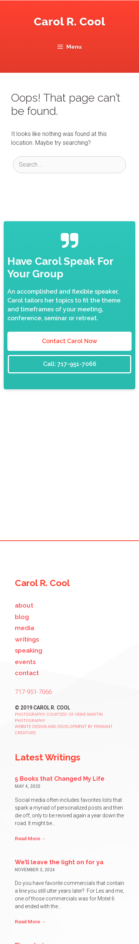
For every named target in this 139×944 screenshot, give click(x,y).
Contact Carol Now (69, 341)
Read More (30, 838)
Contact (27, 673)
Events (25, 662)
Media (24, 628)
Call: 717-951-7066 (69, 363)
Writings (27, 639)
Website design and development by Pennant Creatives (64, 729)
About (24, 605)
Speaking (28, 650)
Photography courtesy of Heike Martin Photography (59, 717)
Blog (22, 616)
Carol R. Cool (69, 21)
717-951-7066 (33, 691)
